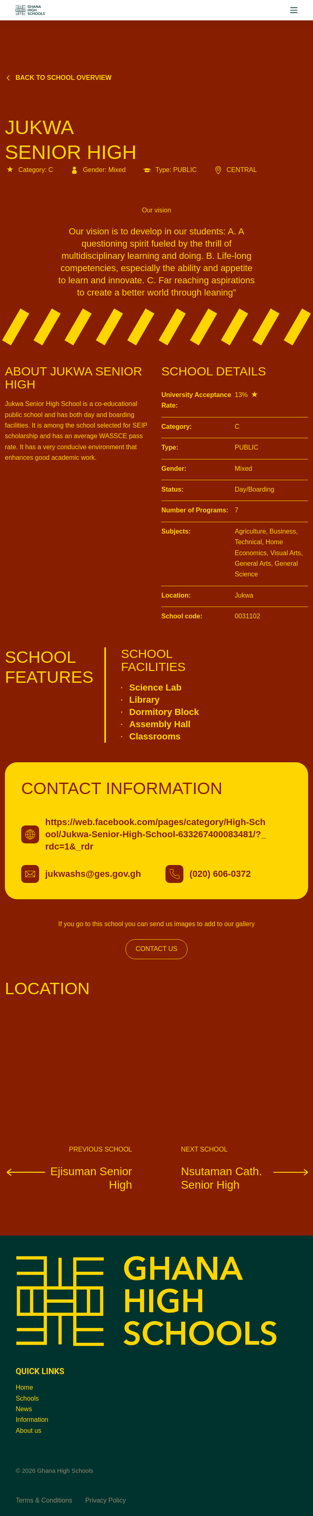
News (23, 1409)
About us (28, 1430)
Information (31, 1419)
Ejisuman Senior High (68, 1178)
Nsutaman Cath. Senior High (244, 1178)
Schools (27, 1398)
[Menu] (294, 10)
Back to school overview (58, 77)
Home (24, 1387)
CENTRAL (235, 169)
